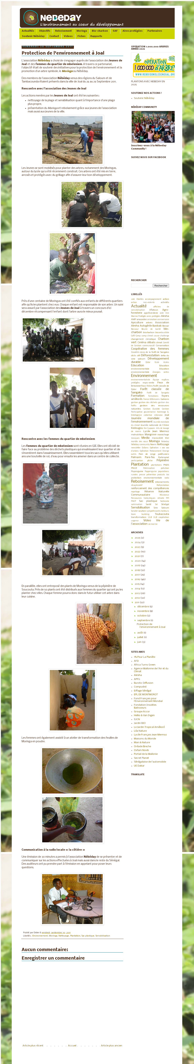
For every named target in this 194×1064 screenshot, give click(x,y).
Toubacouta (162, 514)
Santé (148, 504)
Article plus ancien (111, 1045)
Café (133, 336)
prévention (151, 475)
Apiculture (137, 322)
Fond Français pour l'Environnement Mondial (148, 699)
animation (152, 320)
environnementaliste (140, 380)
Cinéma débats (146, 342)
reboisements (162, 482)
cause (156, 336)
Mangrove (150, 434)
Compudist (140, 687)
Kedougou (137, 428)
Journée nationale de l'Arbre (155, 425)
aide (162, 313)
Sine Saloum (161, 508)
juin (139, 642)
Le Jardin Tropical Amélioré (149, 727)
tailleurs (165, 511)
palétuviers (163, 454)
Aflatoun (153, 310)
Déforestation (150, 355)
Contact (54, 36)
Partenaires (154, 31)
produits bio (163, 475)
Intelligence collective (141, 415)
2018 (137, 570)
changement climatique (143, 339)
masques (135, 438)
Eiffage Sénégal (142, 691)
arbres (149, 323)
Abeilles (140, 299)
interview (158, 415)
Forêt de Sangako (158, 393)
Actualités (28, 31)
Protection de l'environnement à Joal (151, 625)
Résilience (164, 495)
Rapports (96, 36)
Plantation (75, 936)
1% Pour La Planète (144, 657)
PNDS (166, 465)
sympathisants (153, 511)
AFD (136, 661)
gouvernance (150, 412)
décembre (143, 606)
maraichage (163, 435)
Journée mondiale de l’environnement (150, 420)
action (166, 299)
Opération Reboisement (150, 451)
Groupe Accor (142, 711)
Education (137, 365)
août (140, 633)
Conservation (162, 345)
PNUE (134, 468)
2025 (138, 538)
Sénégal (165, 504)
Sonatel (134, 511)
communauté (148, 346)
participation (137, 461)
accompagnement (153, 299)
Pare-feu (150, 457)
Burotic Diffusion (143, 683)
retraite (160, 498)
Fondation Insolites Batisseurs (145, 706)
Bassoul (134, 329)
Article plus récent (33, 1045)
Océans (145, 448)
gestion (134, 403)
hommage (161, 412)
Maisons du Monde (145, 739)
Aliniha (165, 316)
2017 (137, 575)
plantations (156, 465)
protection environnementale (146, 478)
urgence (134, 521)
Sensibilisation (102, 936)
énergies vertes (161, 372)
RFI (167, 498)
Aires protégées (132, 31)
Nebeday (165, 442)
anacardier (142, 319)
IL (168, 412)
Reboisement (63, 31)
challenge (164, 336)
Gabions (164, 399)
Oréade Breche (142, 746)
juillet (140, 637)
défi (138, 356)
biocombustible (162, 333)
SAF (115, 31)
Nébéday (44, 60)
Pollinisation (149, 468)
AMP (133, 319)
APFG (137, 679)
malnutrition (137, 435)
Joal (167, 415)
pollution (165, 468)
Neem (153, 444)
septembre (143, 620)
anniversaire (163, 320)
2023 (138, 547)
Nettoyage (64, 936)
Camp (138, 336)
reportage (135, 492)
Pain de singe (147, 454)
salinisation (136, 504)
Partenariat (163, 457)
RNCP (133, 501)
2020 (138, 561)
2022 (138, 551)
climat (159, 342)
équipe (156, 380)
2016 (138, 579)
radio (166, 478)
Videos (68, 36)
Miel (167, 438)
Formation (137, 395)
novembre (143, 611)
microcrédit (157, 438)
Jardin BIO (140, 723)
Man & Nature (142, 742)
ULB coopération (161, 517)
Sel (156, 504)
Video (147, 520)
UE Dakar (139, 766)
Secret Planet (141, 758)
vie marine (152, 524)
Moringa (82, 31)
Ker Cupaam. (150, 428)
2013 (137, 593)
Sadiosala (164, 501)
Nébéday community (140, 445)
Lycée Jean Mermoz (156, 431)
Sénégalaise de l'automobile (150, 762)
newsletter (136, 448)
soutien (142, 511)
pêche (150, 461)
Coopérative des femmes (150, 348)
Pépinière (163, 460)
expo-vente (148, 383)
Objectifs (44, 31)
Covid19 (135, 352)
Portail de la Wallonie (146, 754)
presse (142, 475)
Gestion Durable (151, 409)
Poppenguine (151, 472)
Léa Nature (140, 731)
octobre (142, 616)
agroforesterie (151, 313)
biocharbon (148, 332)
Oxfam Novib (141, 750)
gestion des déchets (148, 403)
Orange (166, 451)
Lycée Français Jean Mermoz (150, 735)
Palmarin (136, 457)
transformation (138, 517)
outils (133, 454)
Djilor (148, 362)
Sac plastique (87, 936)
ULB (150, 517)
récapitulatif (136, 485)
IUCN (137, 719)
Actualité (139, 306)
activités (165, 302)
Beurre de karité (151, 329)
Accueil (72, 1045)
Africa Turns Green (144, 665)
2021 (137, 556)
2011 (137, 602)
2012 (137, 598)
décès (133, 356)
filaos (143, 386)
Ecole (157, 362)
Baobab (157, 326)
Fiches (81, 36)
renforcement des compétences (150, 488)
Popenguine (137, 471)
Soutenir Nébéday (33, 36)
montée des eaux (139, 442)
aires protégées (153, 316)
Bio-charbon (100, 31)
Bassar (165, 326)
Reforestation (163, 485)
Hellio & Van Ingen (144, 715)
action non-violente (143, 302)
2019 (133, 299)
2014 (138, 588)
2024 (138, 542)
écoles (166, 362)
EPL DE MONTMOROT (146, 694)
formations (153, 396)
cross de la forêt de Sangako (154, 352)
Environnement (40, 936)
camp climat (147, 336)
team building (140, 514)
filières (150, 386)
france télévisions (151, 399)
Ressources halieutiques (143, 498)
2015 (137, 584)
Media (145, 437)
